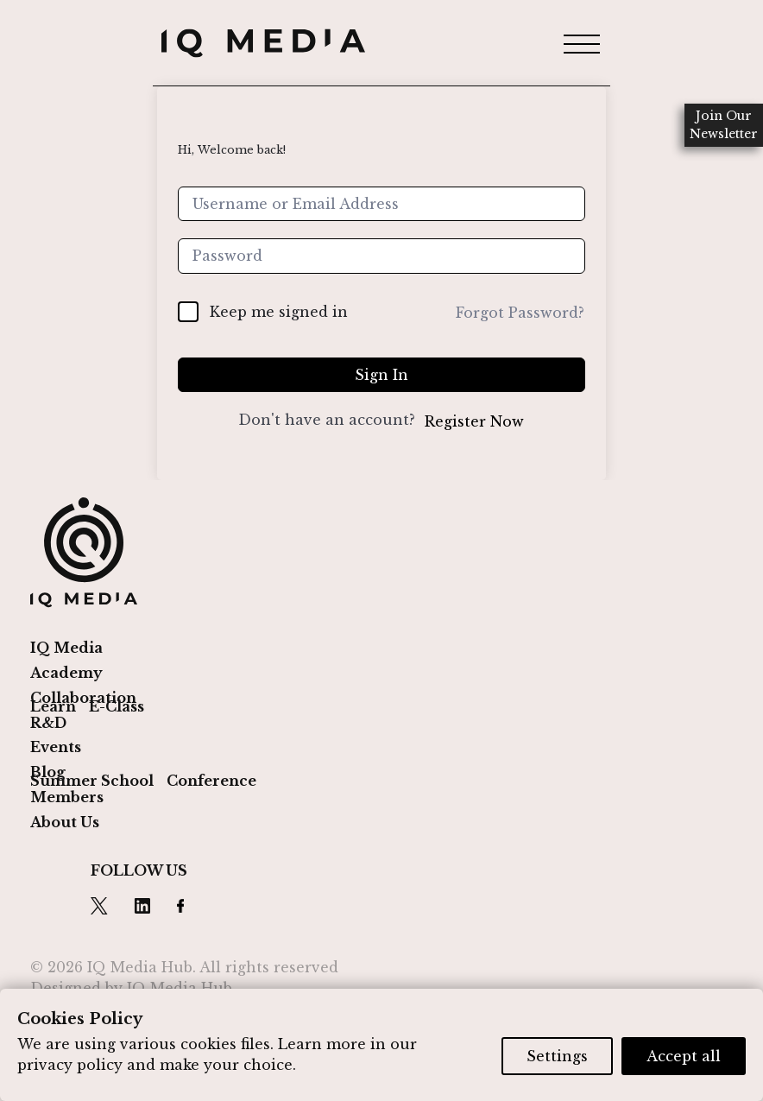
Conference (211, 780)
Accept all (683, 1056)
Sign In (381, 374)
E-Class (116, 706)
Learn (53, 706)
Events (55, 747)
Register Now (474, 421)
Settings (557, 1056)
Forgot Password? (520, 312)
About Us (64, 822)
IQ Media (66, 647)
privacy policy (70, 1064)
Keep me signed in (279, 311)
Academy (66, 672)
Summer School (92, 780)
